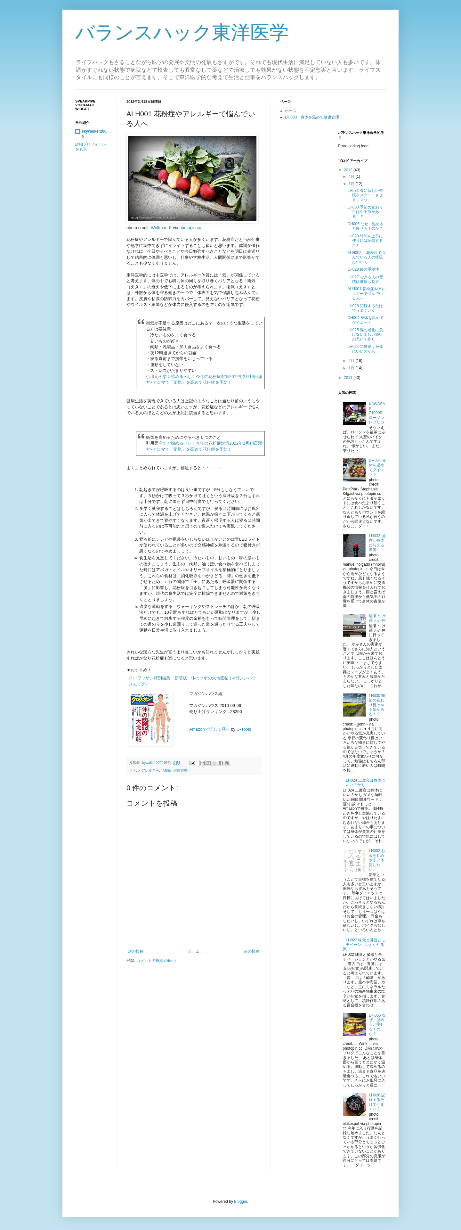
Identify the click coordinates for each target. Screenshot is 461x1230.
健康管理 (181, 770)
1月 (351, 368)
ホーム (193, 951)
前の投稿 (251, 951)
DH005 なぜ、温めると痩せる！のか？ (365, 226)
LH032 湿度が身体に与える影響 (377, 543)
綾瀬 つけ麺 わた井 (377, 618)
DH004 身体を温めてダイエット (365, 320)
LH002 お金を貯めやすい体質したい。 (377, 860)
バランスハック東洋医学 (182, 32)
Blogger (240, 1201)
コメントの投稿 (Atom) (156, 960)
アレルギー (150, 770)
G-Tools (244, 729)
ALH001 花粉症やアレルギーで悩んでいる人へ (366, 293)
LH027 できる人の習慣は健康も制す (365, 279)
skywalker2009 (152, 763)
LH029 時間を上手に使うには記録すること (365, 241)
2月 (351, 360)
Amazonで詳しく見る (209, 729)
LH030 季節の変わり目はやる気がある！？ (365, 212)
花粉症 (166, 770)
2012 (348, 170)
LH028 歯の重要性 (363, 269)
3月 (351, 184)
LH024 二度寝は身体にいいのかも (365, 348)
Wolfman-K (161, 227)
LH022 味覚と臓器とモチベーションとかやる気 (364, 945)
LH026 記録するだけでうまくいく (365, 308)
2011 (348, 377)
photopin (187, 227)
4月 (351, 176)
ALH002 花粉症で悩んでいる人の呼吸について (366, 257)
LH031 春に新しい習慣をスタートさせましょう (365, 195)
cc (199, 227)
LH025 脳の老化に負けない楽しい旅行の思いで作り (365, 334)
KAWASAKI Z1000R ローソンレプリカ (377, 413)
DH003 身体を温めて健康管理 (312, 117)
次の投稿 (135, 951)
